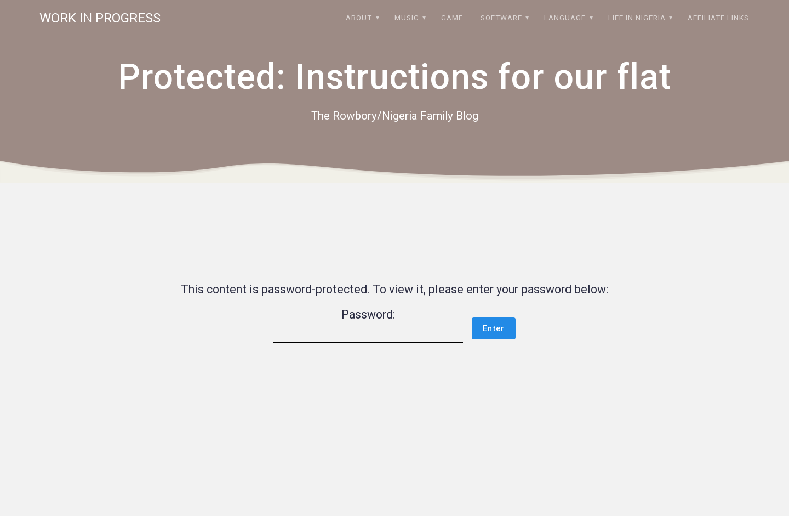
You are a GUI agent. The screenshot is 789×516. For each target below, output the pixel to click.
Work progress (100, 18)
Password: (368, 325)
